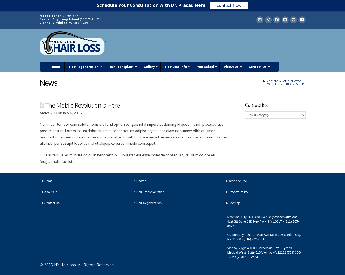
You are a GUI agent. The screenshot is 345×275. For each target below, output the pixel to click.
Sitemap (233, 203)
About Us (49, 192)
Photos (140, 181)
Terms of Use (236, 181)
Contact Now (228, 5)
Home (47, 181)
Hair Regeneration (148, 203)
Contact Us (51, 203)
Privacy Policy (237, 192)
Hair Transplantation (149, 192)
